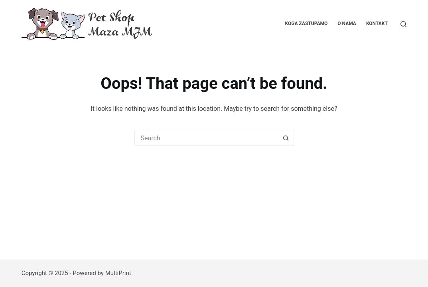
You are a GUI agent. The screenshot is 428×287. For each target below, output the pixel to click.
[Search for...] (206, 138)
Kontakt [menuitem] (377, 23)
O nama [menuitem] (346, 23)
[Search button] (286, 138)
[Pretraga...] (403, 24)
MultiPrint (118, 273)
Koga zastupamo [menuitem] (306, 23)
